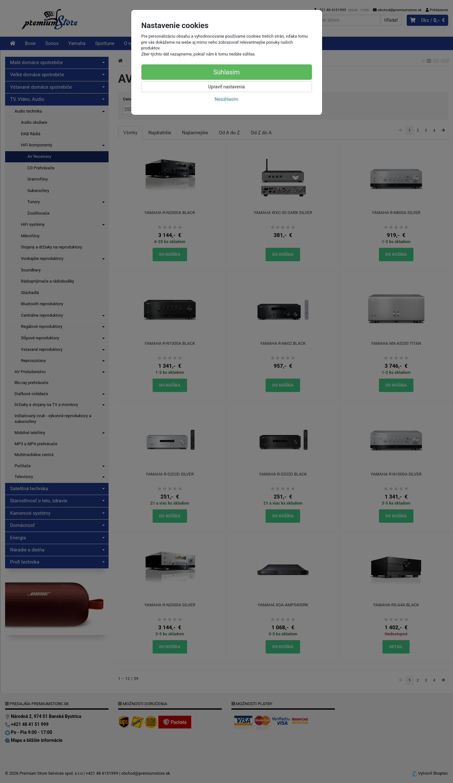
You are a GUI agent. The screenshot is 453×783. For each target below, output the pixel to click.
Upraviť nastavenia (226, 86)
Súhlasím (226, 72)
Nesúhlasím (226, 99)
